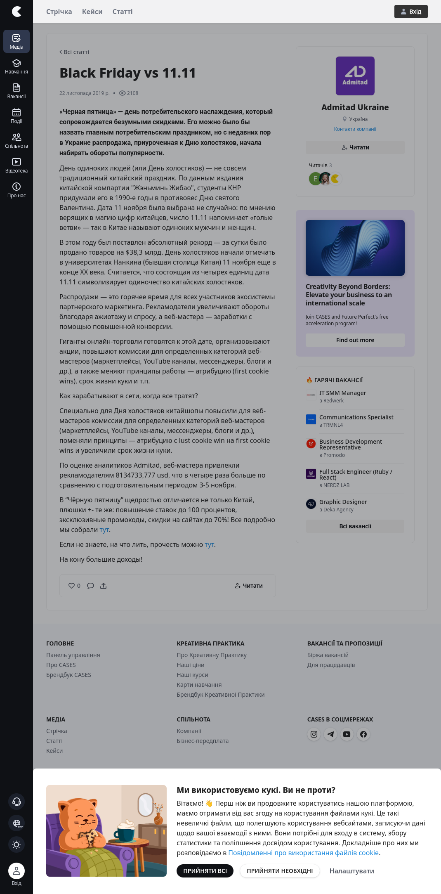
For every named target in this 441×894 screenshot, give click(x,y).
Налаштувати (352, 870)
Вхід (411, 11)
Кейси (92, 11)
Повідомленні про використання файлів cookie (303, 852)
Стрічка (59, 11)
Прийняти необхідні (280, 871)
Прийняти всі (205, 871)
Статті (123, 11)
